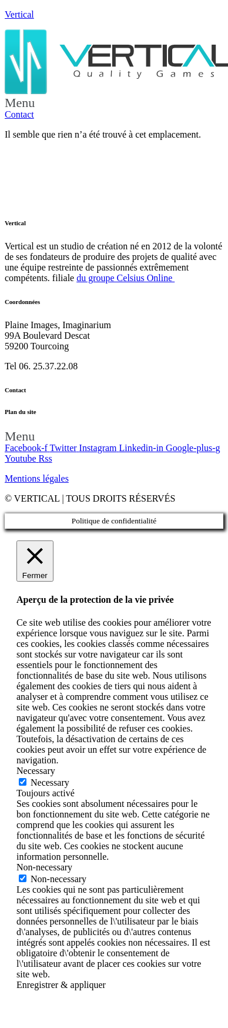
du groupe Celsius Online (125, 278)
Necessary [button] (35, 771)
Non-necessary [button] (44, 867)
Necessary (50, 782)
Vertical (19, 14)
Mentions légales (37, 478)
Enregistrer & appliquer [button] (61, 985)
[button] (114, 102)
